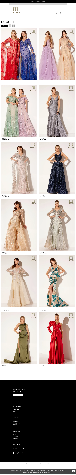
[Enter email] (18, 449)
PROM (45, 1)
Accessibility (47, 465)
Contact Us (15, 422)
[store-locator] (38, 4)
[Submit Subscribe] (23, 449)
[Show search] (65, 13)
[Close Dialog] (2, 472)
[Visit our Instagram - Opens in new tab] (18, 454)
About (14, 436)
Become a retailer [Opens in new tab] (19, 390)
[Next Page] (43, 374)
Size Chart (15, 439)
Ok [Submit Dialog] (73, 472)
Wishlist (15, 425)
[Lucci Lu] (15, 10)
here (51, 473)
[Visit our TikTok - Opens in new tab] (23, 454)
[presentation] (19, 55)
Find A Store (16, 410)
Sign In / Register (17, 424)
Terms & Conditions (38, 465)
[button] (53, 13)
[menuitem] (53, 13)
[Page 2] (38, 374)
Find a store (19, 395)
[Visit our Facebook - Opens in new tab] (14, 454)
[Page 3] (40, 374)
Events (14, 412)
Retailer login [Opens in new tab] (17, 392)
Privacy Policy (29, 465)
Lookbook (15, 437)
